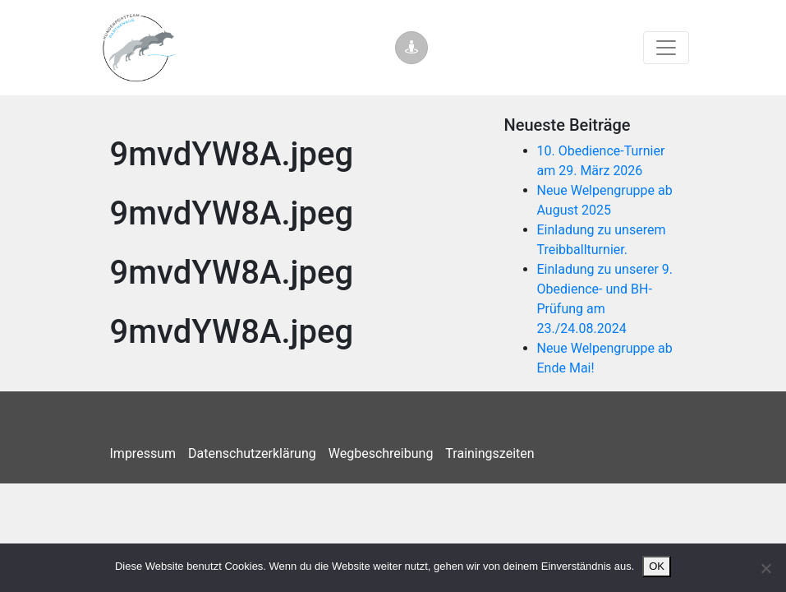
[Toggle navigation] (666, 47)
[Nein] (765, 568)
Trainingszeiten (489, 453)
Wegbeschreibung (381, 453)
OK (656, 566)
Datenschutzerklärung (252, 453)
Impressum (143, 453)
